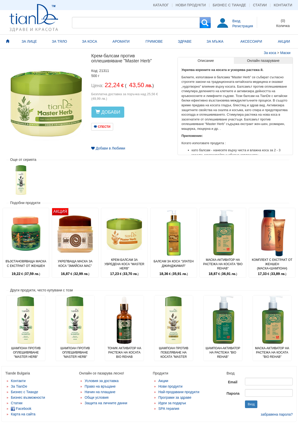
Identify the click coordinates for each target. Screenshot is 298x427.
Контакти (283, 5)
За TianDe (19, 386)
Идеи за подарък (172, 403)
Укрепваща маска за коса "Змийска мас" (75, 263)
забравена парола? (277, 414)
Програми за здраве (174, 397)
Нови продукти (191, 5)
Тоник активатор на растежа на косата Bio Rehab (124, 352)
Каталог (161, 5)
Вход (236, 21)
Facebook (21, 409)
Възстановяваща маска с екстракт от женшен (26, 263)
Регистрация (242, 26)
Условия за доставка (102, 381)
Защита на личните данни (106, 403)
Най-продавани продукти (178, 392)
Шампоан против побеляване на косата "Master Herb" (173, 354)
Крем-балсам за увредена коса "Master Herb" (124, 264)
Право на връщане (100, 386)
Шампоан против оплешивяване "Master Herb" (25, 352)
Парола (233, 393)
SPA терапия (168, 409)
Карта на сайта (23, 414)
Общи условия (97, 397)
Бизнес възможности (28, 397)
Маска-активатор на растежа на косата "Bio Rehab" (223, 264)
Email (232, 382)
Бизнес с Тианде (229, 5)
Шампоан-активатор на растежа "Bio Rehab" (223, 352)
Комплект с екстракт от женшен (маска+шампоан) (272, 264)
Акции (163, 381)
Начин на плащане (100, 392)
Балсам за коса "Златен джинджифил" (173, 263)
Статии (260, 5)
